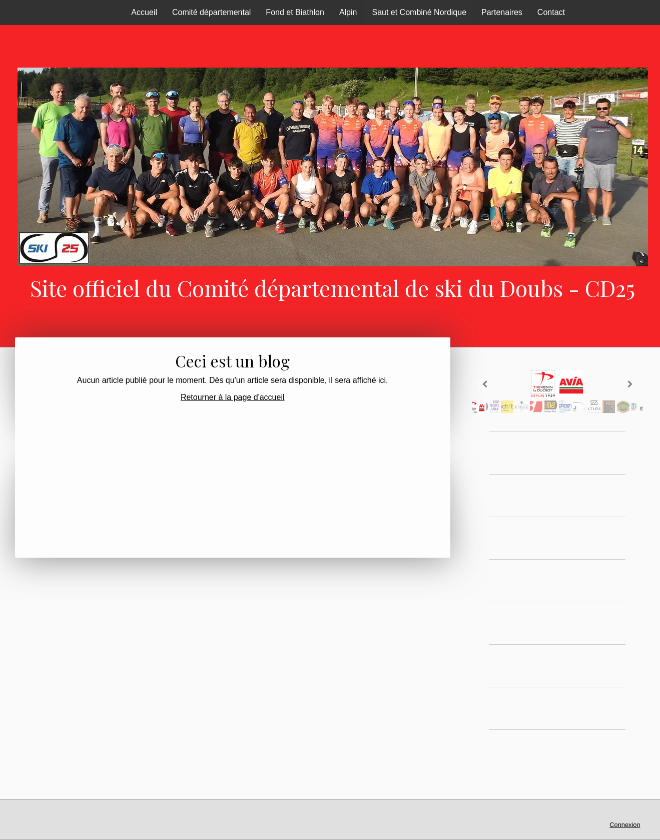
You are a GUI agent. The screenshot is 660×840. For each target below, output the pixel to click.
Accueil (144, 12)
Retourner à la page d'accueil (233, 397)
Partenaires (501, 12)
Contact (551, 12)
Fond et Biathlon (295, 12)
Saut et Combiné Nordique (419, 12)
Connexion (624, 824)
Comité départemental (211, 12)
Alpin (348, 12)
